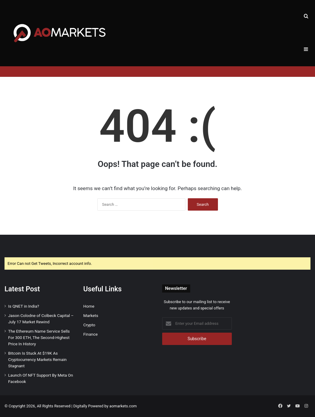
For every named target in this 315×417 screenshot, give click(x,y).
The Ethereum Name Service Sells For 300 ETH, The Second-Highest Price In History (39, 337)
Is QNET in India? (23, 306)
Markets (90, 315)
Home (88, 306)
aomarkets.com (123, 406)
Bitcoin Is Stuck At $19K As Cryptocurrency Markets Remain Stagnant (37, 359)
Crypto (89, 324)
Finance (90, 334)
